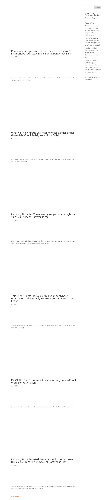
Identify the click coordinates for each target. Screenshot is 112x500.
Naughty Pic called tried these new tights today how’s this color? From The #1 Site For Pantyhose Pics (42, 461)
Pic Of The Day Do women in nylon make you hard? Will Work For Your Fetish (43, 381)
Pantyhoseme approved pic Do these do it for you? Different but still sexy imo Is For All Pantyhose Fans (41, 52)
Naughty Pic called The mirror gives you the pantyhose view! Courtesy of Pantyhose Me (43, 216)
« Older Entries (16, 496)
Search (97, 7)
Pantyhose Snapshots (92, 18)
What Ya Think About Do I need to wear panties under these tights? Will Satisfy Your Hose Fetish (42, 134)
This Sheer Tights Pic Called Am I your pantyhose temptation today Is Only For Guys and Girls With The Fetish (42, 298)
